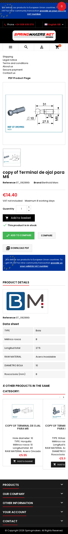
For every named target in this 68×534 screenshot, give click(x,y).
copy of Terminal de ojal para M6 (23, 427)
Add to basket (18, 218)
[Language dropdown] (54, 24)
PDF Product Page (19, 78)
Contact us (9, 73)
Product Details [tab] (16, 282)
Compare (46, 235)
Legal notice (10, 60)
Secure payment (12, 69)
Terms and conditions (15, 63)
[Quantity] (21, 208)
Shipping (8, 56)
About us (8, 66)
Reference (9, 182)
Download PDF (17, 248)
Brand (38, 182)
